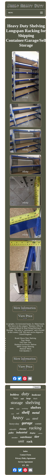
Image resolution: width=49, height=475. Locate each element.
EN (23, 465)
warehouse (26, 437)
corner (38, 423)
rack (30, 441)
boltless (14, 394)
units (12, 408)
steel (35, 418)
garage (27, 423)
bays (16, 398)
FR (27, 465)
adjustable (12, 429)
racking (35, 428)
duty (25, 393)
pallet (11, 433)
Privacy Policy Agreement (25, 458)
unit (21, 441)
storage (17, 402)
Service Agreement (25, 462)
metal (36, 412)
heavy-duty (14, 424)
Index (25, 451)
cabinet (40, 433)
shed (12, 414)
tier (36, 436)
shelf (26, 412)
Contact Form (25, 455)
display (32, 433)
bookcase (36, 395)
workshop (25, 408)
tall (17, 413)
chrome (22, 429)
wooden (15, 438)
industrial (21, 432)
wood (17, 409)
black (35, 399)
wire (28, 419)
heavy (18, 417)
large (28, 398)
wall (22, 399)
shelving (32, 402)
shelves (36, 407)
